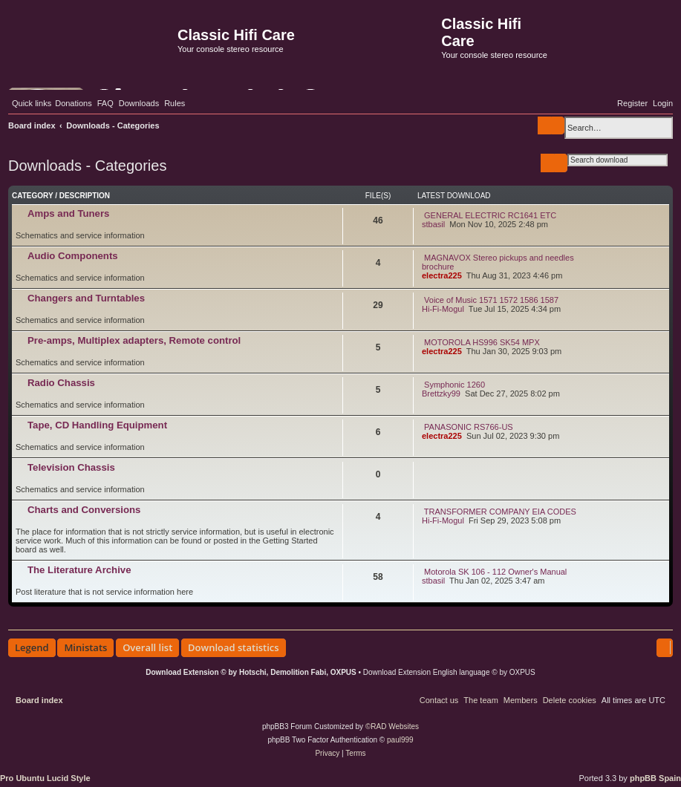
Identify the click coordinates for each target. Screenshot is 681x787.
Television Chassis (71, 467)
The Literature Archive (79, 569)
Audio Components (72, 255)
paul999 (400, 740)
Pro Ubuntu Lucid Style (45, 778)
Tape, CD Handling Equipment (97, 425)
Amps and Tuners (68, 213)
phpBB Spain (655, 778)
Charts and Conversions (83, 509)
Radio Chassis (61, 382)
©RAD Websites (392, 726)
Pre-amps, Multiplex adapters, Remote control (134, 340)
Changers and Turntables (86, 298)
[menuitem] (73, 103)
